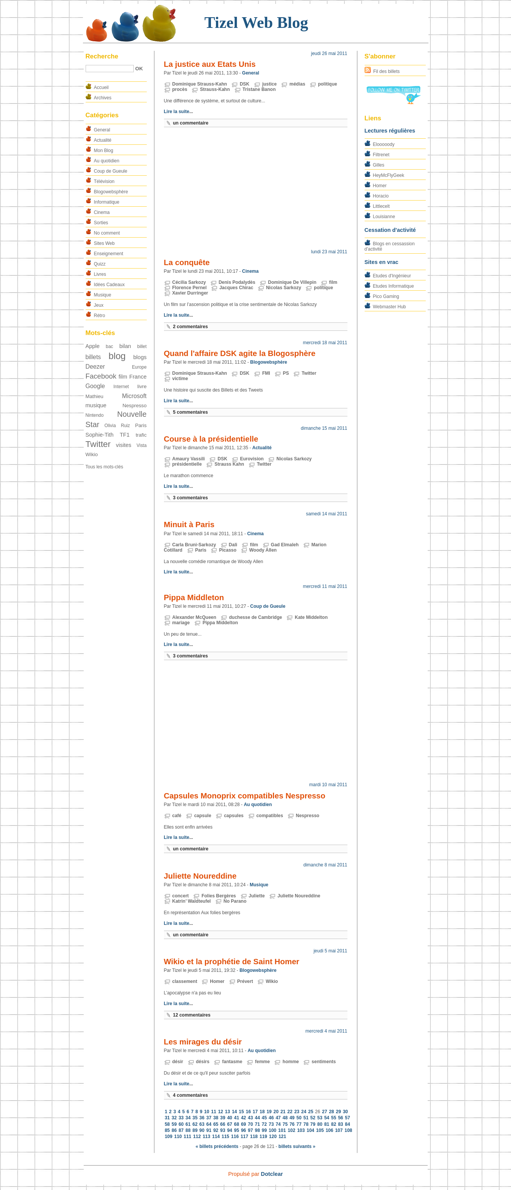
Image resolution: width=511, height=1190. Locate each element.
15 (241, 1111)
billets (93, 357)
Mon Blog (104, 150)
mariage (181, 622)
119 (263, 1136)
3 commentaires (190, 497)
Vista (141, 445)
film (122, 377)
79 (312, 1124)
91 (208, 1130)
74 (278, 1124)
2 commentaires (190, 326)
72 (264, 1124)
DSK (244, 84)
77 (299, 1124)
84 (347, 1124)
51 (305, 1117)
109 (168, 1136)
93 (222, 1130)
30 (345, 1111)
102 (291, 1130)
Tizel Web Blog (256, 22)
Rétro (99, 315)
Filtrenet (381, 154)
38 (215, 1117)
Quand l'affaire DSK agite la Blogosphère (240, 353)
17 (255, 1111)
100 (272, 1130)
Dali (233, 544)
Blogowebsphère (111, 191)
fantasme (232, 1061)
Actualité (103, 140)
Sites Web (104, 243)
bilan (125, 346)
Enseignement (108, 253)
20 (276, 1111)
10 (206, 1111)
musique (96, 405)
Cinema (102, 212)
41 (236, 1117)
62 (194, 1124)
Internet (121, 386)
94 (229, 1130)
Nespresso (134, 405)
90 (202, 1130)
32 (174, 1117)
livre (141, 386)
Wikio (92, 454)
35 (194, 1117)
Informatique (107, 202)
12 (220, 1111)
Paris (140, 425)
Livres (100, 274)
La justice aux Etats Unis (210, 64)
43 (250, 1117)
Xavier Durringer (190, 293)
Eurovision (252, 458)
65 (215, 1124)
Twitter (98, 444)
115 (225, 1136)
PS (286, 373)
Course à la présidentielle (211, 439)
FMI (266, 373)
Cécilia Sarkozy (189, 282)
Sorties (101, 222)
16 (248, 1111)
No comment (107, 233)
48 (284, 1117)
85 (167, 1130)
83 (340, 1124)
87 (180, 1130)
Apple (93, 346)
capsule (202, 815)
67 (229, 1124)
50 (299, 1117)
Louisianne (384, 216)
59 (174, 1124)
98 (257, 1130)
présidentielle (187, 464)
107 (339, 1130)
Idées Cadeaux (109, 284)
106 (329, 1130)
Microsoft (134, 396)
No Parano (235, 901)
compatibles (269, 815)
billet (141, 346)
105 (320, 1130)
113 (206, 1136)
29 (338, 1111)
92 (215, 1130)
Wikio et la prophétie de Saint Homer (231, 961)
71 (257, 1124)
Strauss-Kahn (215, 89)
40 (229, 1117)
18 (262, 1111)
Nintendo (95, 415)
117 (244, 1136)
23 (296, 1111)
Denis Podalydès (237, 282)
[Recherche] (110, 68)
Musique (102, 295)
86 (174, 1130)
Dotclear (272, 1174)
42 (243, 1117)
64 (208, 1124)
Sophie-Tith (100, 435)
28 (331, 1111)
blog (117, 356)
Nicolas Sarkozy (283, 287)
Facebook (101, 376)
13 (227, 1111)
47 (278, 1117)
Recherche (102, 56)
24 (303, 1111)
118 (254, 1136)
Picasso (227, 550)
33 (180, 1117)
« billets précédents (217, 1146)
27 (324, 1111)
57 (347, 1117)
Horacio (381, 196)
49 (291, 1117)
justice (269, 84)
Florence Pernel (189, 287)
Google (95, 386)
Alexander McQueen (194, 617)
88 (187, 1130)
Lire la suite (177, 111)
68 (236, 1124)
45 (264, 1117)
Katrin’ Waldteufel (191, 901)
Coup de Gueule (110, 171)
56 (340, 1117)
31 (167, 1117)
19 (268, 1111)
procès (179, 89)
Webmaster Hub (389, 306)
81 (326, 1124)
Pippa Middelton (220, 622)
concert (180, 896)
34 (187, 1117)
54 (326, 1117)
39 (222, 1117)
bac (109, 346)
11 (213, 1111)
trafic (141, 435)
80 (319, 1124)
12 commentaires (192, 1015)
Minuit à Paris (189, 524)
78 (305, 1124)
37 (208, 1117)
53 (319, 1117)
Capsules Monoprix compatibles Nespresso (245, 796)
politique (327, 84)
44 (257, 1117)
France (137, 377)
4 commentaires (190, 1095)
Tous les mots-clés (104, 467)
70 (250, 1124)
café (177, 815)
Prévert (245, 981)
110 (178, 1136)
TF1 (125, 435)
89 (194, 1130)
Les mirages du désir (203, 1042)
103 (301, 1130)
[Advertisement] (255, 189)
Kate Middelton (311, 617)
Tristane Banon (259, 89)
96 (243, 1130)
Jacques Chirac (236, 287)
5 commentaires (190, 412)
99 (264, 1130)
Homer (380, 185)
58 (167, 1124)
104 (310, 1130)
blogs (140, 357)
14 (234, 1111)
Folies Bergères (218, 896)
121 (282, 1136)
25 (310, 1111)
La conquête (187, 262)
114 (216, 1136)
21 (283, 1111)
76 (291, 1124)
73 (271, 1124)
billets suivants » (297, 1146)
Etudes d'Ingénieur (392, 275)
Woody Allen (263, 550)
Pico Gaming (386, 296)
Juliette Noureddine (200, 876)
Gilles (378, 165)
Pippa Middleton (194, 597)
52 (312, 1117)
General (102, 130)
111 (187, 1136)
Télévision (104, 181)
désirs (202, 1061)
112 (197, 1136)
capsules (233, 815)
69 (243, 1124)
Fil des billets (386, 71)
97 (250, 1130)
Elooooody (384, 144)
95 (236, 1130)
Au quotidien (107, 161)
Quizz (100, 264)
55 (333, 1117)
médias (297, 84)
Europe (139, 367)
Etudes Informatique (393, 286)
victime (180, 378)
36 (202, 1117)
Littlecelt (381, 206)
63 (202, 1124)
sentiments (323, 1061)
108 (348, 1130)
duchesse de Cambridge (255, 617)
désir (177, 1061)
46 (271, 1117)
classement (184, 981)
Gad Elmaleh (285, 544)
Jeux (99, 305)
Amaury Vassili (188, 458)
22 (289, 1111)
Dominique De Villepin (292, 282)
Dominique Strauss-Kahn (199, 84)
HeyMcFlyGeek (388, 175)
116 (235, 1136)
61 (187, 1124)
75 (284, 1124)
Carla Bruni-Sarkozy (194, 544)
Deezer (95, 366)
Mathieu (95, 396)
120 (273, 1136)
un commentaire (191, 123)
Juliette (257, 896)
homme (290, 1061)
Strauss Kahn (229, 464)
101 (282, 1130)
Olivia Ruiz (117, 425)
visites (123, 445)
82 (333, 1124)
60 (180, 1124)
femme (262, 1061)
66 (222, 1124)
